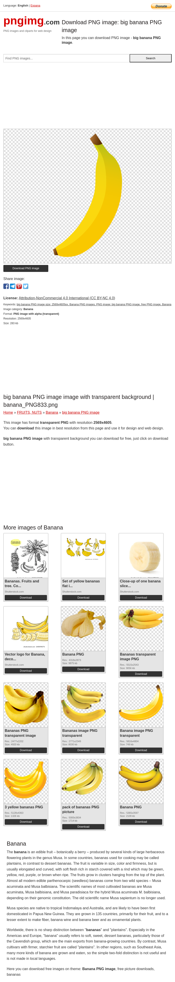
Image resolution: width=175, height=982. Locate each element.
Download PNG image (26, 268)
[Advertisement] (87, 97)
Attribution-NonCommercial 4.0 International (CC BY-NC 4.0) (67, 298)
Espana (35, 5)
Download (26, 597)
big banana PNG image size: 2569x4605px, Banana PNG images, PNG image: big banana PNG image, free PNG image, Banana (94, 304)
